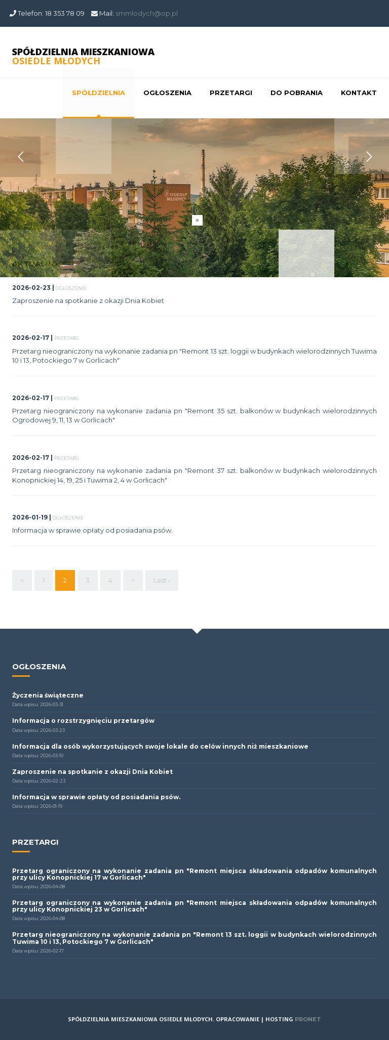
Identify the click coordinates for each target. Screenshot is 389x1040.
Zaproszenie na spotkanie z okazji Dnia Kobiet (88, 300)
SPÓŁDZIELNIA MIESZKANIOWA (83, 56)
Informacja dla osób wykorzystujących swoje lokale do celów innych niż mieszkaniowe (160, 746)
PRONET (308, 1019)
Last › (161, 580)
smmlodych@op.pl (146, 13)
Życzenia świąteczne (48, 695)
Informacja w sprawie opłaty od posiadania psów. (92, 530)
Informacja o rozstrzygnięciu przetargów (83, 720)
